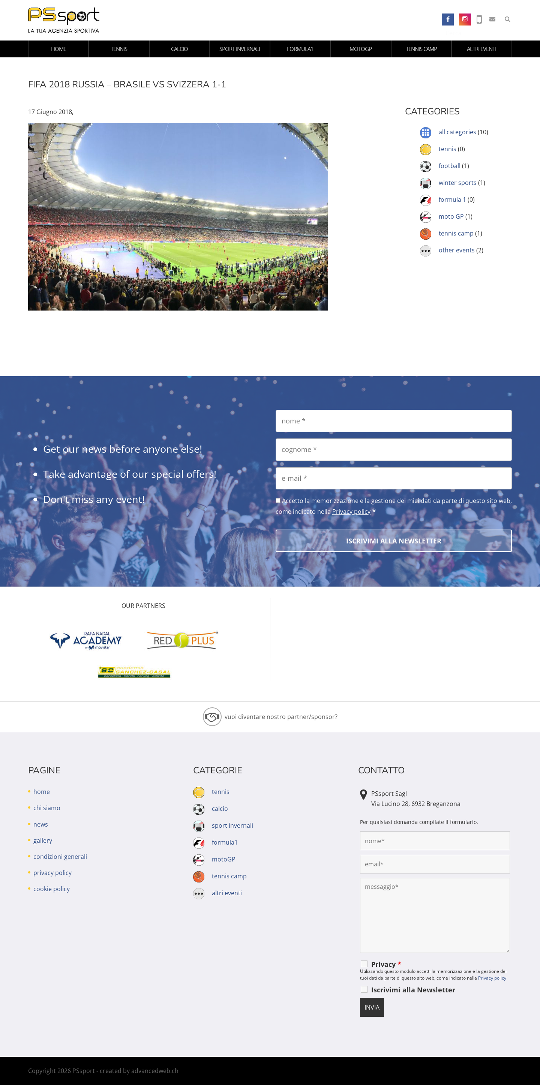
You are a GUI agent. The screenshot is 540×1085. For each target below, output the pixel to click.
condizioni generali (60, 856)
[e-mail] (394, 478)
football (449, 166)
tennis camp (421, 49)
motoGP (361, 49)
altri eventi (481, 49)
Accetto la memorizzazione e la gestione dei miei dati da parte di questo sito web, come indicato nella (394, 506)
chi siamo (46, 808)
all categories (457, 132)
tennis (119, 49)
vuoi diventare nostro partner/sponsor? (281, 717)
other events (457, 250)
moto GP (451, 216)
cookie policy (51, 889)
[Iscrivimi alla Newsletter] (394, 541)
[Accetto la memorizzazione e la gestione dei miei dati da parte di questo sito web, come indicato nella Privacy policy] (278, 500)
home (58, 49)
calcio (179, 49)
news (40, 824)
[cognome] (394, 449)
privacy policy (52, 873)
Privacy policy (351, 511)
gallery (42, 840)
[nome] (394, 421)
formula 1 (452, 199)
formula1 (300, 49)
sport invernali (239, 49)
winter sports (458, 183)
